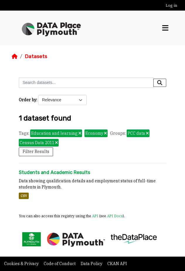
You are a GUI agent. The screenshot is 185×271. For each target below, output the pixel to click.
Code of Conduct (60, 263)
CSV (24, 196)
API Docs (115, 215)
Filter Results (36, 151)
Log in (171, 5)
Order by (27, 99)
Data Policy (92, 263)
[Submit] (159, 83)
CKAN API (117, 263)
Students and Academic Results (54, 172)
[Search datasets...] (86, 83)
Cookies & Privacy (22, 263)
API (95, 215)
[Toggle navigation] (165, 28)
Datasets (36, 56)
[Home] (15, 56)
